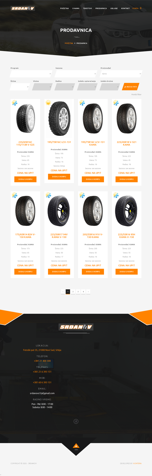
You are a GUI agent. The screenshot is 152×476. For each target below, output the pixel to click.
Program (15, 68)
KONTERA (137, 463)
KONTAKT (125, 8)
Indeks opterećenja (87, 81)
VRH (76, 450)
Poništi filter (136, 94)
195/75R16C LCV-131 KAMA (93, 143)
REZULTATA (130, 87)
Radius (59, 81)
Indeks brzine (107, 81)
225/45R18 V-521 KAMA (126, 143)
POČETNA (64, 8)
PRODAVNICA (101, 8)
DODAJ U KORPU (25, 179)
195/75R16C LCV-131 (59, 142)
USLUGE (114, 8)
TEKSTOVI (87, 8)
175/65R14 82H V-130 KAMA (25, 235)
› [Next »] (88, 292)
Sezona (59, 68)
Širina (13, 81)
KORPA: (137, 8)
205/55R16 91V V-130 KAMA (93, 235)
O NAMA (75, 8)
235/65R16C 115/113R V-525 (25, 143)
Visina (36, 81)
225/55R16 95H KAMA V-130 (126, 235)
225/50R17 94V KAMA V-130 (59, 235)
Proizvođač (106, 68)
